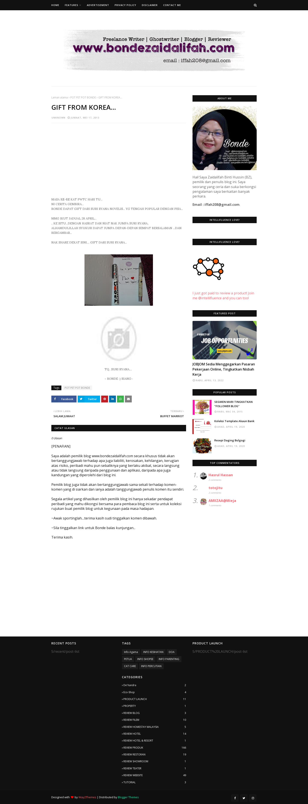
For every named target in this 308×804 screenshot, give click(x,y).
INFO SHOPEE (145, 659)
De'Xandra (154, 685)
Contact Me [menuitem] (172, 5)
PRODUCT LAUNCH (154, 699)
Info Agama (131, 652)
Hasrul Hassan (221, 475)
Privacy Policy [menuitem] (125, 5)
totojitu (215, 487)
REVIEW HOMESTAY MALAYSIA (154, 727)
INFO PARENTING (169, 659)
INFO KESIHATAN (153, 652)
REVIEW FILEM (154, 720)
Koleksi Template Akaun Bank (234, 421)
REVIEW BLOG (154, 713)
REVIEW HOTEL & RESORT (154, 740)
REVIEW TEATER (154, 768)
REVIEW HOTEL (154, 733)
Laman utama (59, 97)
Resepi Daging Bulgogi (229, 440)
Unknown (58, 117)
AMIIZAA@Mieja (222, 500)
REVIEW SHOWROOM (154, 761)
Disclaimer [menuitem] (150, 5)
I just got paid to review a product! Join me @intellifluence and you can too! (223, 290)
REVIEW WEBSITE (154, 775)
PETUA (128, 659)
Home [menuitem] (55, 5)
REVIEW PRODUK (154, 747)
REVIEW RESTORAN (154, 754)
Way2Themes (87, 797)
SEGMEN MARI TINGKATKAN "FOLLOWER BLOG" (233, 404)
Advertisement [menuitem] (98, 5)
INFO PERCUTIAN (151, 666)
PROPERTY (154, 706)
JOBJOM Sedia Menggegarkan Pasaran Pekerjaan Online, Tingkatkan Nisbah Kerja (223, 369)
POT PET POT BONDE (83, 97)
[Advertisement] (118, 157)
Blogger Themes (128, 797)
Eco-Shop (154, 692)
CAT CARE (130, 666)
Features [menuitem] (71, 5)
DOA (172, 652)
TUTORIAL (154, 782)
